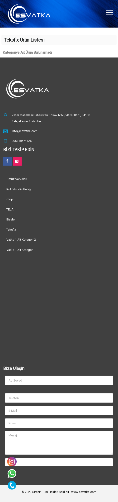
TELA (10, 209)
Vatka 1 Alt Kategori (19, 250)
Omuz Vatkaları (16, 179)
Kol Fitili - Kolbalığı (18, 189)
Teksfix (11, 229)
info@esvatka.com (25, 131)
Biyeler (10, 219)
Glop (9, 199)
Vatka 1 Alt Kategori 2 (21, 239)
